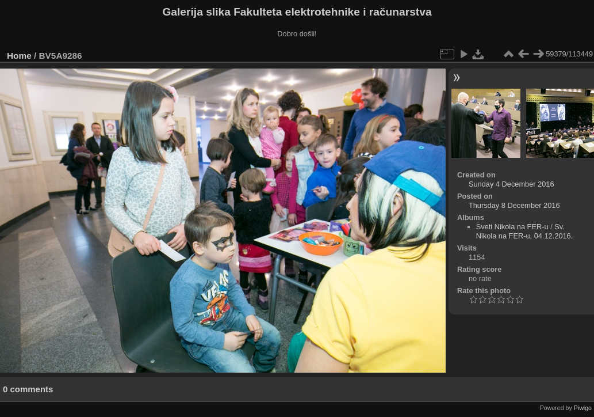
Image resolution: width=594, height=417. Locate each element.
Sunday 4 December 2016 (511, 184)
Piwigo (583, 407)
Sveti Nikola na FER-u (512, 226)
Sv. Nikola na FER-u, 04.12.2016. (524, 231)
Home (19, 55)
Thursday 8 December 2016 (514, 205)
